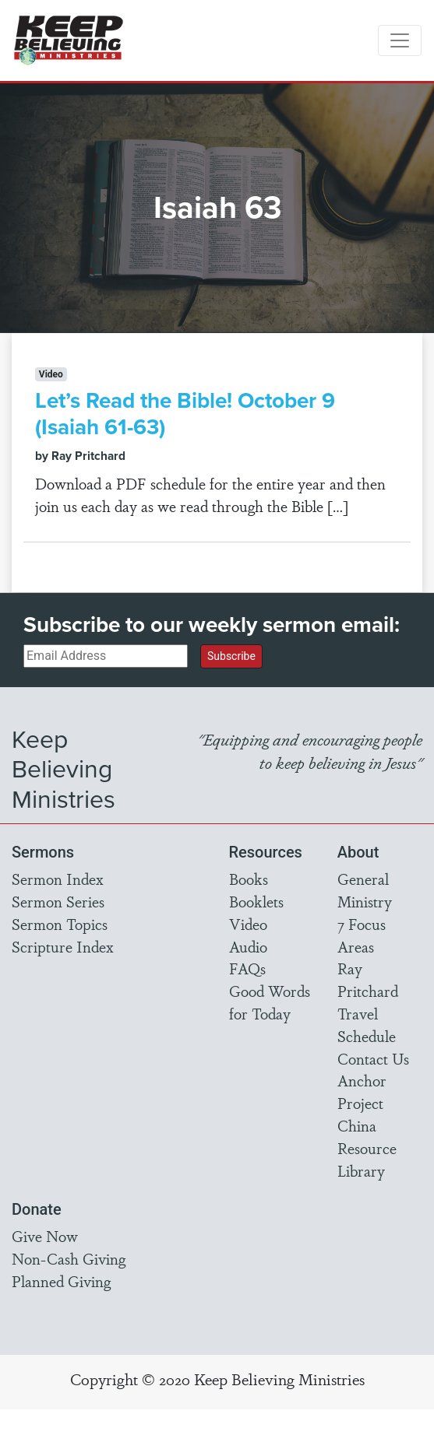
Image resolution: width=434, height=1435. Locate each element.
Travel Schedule (366, 1024)
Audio (248, 946)
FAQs (247, 968)
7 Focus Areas (361, 935)
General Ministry (364, 890)
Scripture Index (63, 946)
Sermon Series (58, 901)
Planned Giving (61, 1281)
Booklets (256, 901)
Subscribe (231, 656)
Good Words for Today (269, 1002)
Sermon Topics (60, 924)
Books (248, 878)
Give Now (45, 1236)
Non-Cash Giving (68, 1258)
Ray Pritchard (367, 979)
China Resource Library (367, 1147)
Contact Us (373, 1058)
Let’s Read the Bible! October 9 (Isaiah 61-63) (185, 413)
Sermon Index (58, 878)
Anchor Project (361, 1091)
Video (248, 924)
